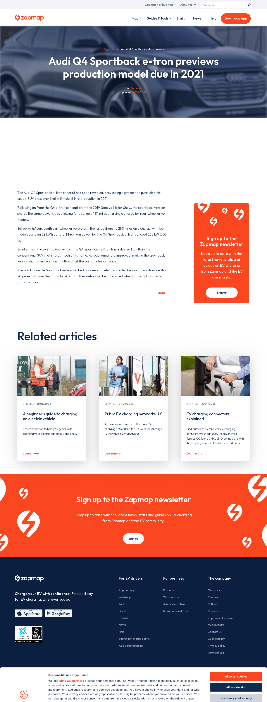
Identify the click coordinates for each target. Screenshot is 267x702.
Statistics (124, 618)
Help (212, 18)
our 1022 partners (71, 649)
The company (219, 578)
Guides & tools (157, 18)
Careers (213, 611)
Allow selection (236, 655)
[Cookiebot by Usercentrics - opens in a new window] (24, 695)
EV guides (108, 49)
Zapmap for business (159, 4)
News (197, 18)
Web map (125, 597)
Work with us (171, 597)
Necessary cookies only (236, 666)
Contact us (215, 632)
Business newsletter (175, 611)
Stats (181, 18)
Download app (236, 18)
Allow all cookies (236, 645)
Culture (212, 604)
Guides (123, 611)
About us (186, 4)
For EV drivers (131, 578)
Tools (122, 604)
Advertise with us (174, 604)
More (161, 293)
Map (135, 18)
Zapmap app (127, 590)
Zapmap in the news (220, 618)
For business (173, 578)
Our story (214, 590)
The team (214, 597)
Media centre (216, 625)
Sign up (222, 292)
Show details (208, 694)
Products (169, 590)
